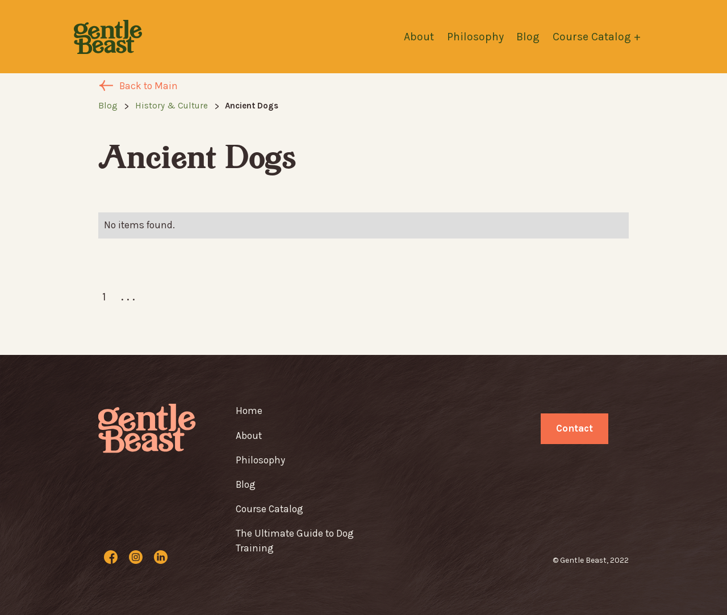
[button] (603, 36)
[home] (108, 37)
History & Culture (171, 106)
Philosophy (475, 36)
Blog (528, 36)
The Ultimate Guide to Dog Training (295, 541)
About (419, 36)
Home (249, 410)
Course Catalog (269, 508)
